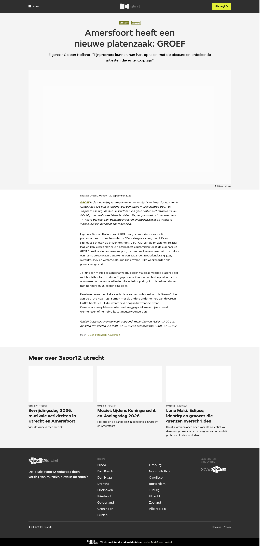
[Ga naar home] (129, 6)
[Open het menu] (34, 6)
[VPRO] (213, 469)
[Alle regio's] (221, 6)
